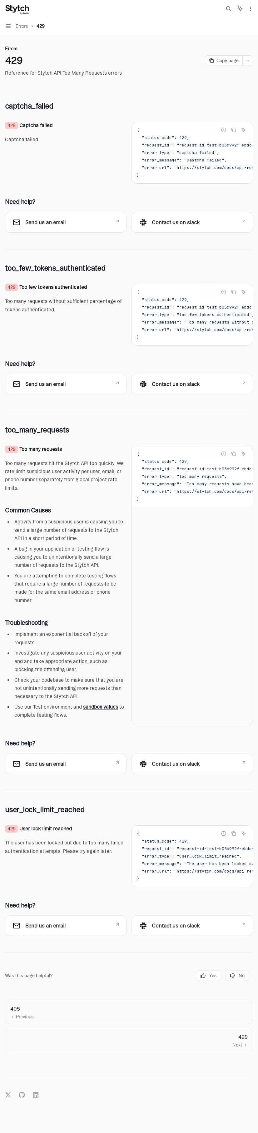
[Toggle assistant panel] (240, 9)
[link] (66, 222)
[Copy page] (223, 60)
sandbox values (100, 707)
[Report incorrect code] (224, 130)
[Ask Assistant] (244, 130)
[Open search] (229, 9)
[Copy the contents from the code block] (234, 130)
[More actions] (250, 8)
